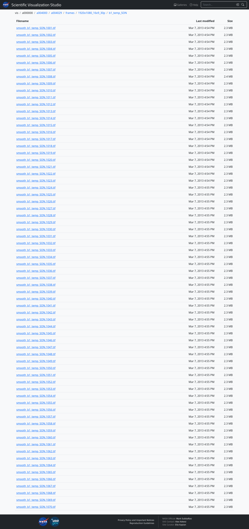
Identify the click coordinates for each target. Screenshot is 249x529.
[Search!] (243, 4)
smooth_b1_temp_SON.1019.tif (36, 153)
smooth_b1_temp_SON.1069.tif (36, 500)
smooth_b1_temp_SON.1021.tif (36, 167)
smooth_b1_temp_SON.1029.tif (36, 222)
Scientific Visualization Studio (36, 5)
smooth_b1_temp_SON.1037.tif (36, 278)
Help (194, 5)
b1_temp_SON (118, 13)
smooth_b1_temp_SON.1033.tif (36, 250)
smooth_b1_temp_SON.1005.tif (36, 56)
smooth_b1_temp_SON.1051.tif (36, 375)
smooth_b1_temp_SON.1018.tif (36, 146)
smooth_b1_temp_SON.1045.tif (36, 333)
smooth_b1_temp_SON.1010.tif (36, 90)
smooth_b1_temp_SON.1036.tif (36, 271)
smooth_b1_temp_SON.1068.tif (36, 493)
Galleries (180, 5)
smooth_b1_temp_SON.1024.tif (36, 187)
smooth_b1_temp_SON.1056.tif (36, 410)
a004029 (56, 13)
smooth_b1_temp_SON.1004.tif (36, 49)
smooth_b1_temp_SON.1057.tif (36, 416)
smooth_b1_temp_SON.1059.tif (36, 430)
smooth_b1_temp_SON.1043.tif (36, 319)
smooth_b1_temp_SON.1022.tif (36, 174)
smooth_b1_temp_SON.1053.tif (36, 389)
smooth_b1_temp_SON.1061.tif (36, 444)
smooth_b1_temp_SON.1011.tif (36, 97)
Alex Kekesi (180, 521)
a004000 (42, 13)
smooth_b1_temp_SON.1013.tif (36, 111)
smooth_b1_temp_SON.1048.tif (36, 354)
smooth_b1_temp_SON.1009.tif (36, 83)
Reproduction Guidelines (142, 523)
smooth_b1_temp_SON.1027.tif (36, 208)
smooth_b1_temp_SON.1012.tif (36, 104)
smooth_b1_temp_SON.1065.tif (36, 472)
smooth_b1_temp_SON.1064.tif (36, 465)
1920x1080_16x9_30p (91, 13)
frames (70, 13)
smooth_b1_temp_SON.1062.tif (36, 451)
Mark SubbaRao (184, 518)
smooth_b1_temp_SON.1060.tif (36, 437)
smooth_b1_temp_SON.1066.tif (36, 479)
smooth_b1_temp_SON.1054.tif (36, 396)
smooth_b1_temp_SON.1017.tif (36, 139)
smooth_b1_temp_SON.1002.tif (36, 35)
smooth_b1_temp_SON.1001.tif (36, 28)
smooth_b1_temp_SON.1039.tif (36, 292)
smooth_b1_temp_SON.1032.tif (36, 243)
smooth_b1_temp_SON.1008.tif (36, 76)
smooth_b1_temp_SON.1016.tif (36, 132)
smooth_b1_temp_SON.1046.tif (36, 340)
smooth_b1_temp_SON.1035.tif (36, 264)
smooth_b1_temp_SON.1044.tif (36, 326)
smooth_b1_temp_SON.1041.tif (36, 305)
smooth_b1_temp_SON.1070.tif (36, 507)
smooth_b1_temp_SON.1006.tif (36, 62)
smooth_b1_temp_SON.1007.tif (36, 69)
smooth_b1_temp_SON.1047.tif (36, 347)
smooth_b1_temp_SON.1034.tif (36, 257)
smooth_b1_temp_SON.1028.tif (36, 215)
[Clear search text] (237, 4)
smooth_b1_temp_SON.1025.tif (36, 194)
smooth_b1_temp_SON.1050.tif (36, 368)
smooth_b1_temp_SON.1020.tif (36, 160)
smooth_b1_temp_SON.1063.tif (36, 458)
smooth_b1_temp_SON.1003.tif (36, 42)
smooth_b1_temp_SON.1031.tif (36, 236)
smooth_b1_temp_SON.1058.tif (36, 423)
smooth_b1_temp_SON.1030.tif (36, 229)
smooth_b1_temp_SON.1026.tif (36, 201)
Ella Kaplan (180, 524)
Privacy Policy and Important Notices (136, 520)
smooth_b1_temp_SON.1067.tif (36, 486)
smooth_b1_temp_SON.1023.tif (36, 180)
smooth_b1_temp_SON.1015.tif (36, 125)
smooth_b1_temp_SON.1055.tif (36, 403)
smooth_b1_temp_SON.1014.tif (36, 118)
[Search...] (217, 4)
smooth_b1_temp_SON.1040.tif (36, 298)
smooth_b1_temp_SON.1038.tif (36, 285)
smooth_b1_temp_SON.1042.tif (36, 312)
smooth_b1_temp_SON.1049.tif (36, 361)
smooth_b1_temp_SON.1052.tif (36, 382)
